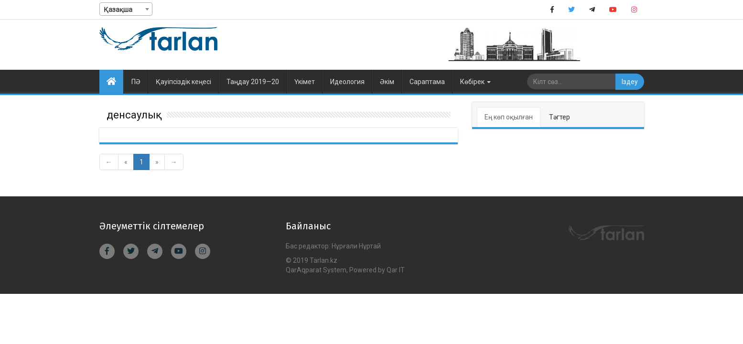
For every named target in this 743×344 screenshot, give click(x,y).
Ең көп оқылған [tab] (509, 117)
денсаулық (134, 115)
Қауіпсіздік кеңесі (183, 82)
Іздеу (630, 82)
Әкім (387, 82)
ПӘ (135, 82)
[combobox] (125, 9)
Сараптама (427, 82)
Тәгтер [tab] (559, 117)
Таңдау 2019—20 (252, 82)
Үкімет (304, 82)
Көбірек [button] (475, 82)
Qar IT (396, 270)
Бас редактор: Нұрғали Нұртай (333, 246)
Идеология (347, 82)
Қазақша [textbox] (118, 9)
